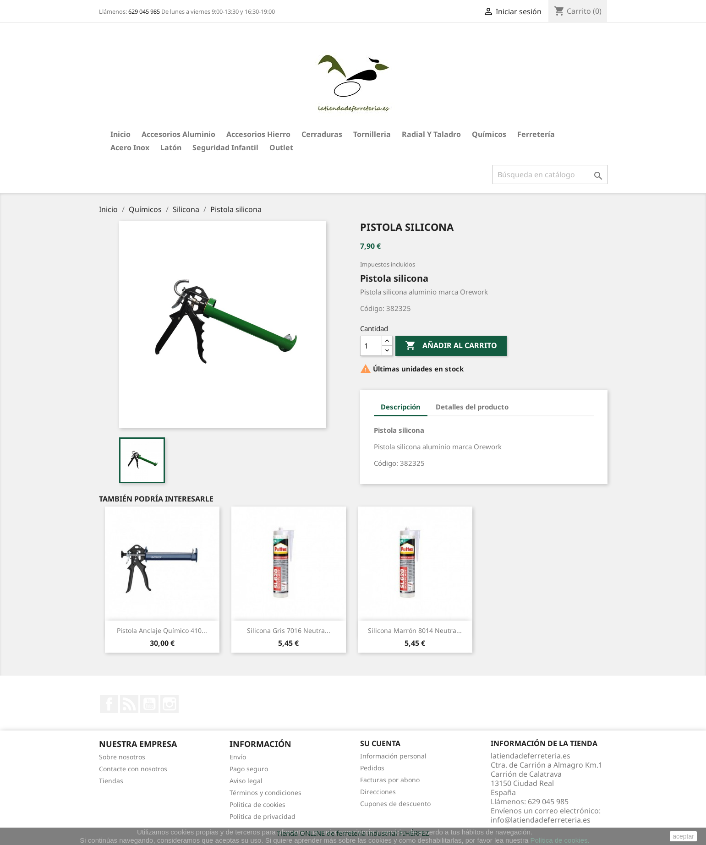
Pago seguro (249, 768)
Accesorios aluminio (178, 134)
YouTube (149, 704)
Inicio (120, 134)
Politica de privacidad (263, 816)
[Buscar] (550, 174)
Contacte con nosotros (133, 768)
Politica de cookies (257, 804)
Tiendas (111, 780)
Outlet (281, 147)
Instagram (169, 704)
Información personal (393, 756)
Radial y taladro (431, 134)
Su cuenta (380, 743)
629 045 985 (144, 11)
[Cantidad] (371, 346)
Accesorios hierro (258, 134)
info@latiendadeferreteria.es (541, 820)
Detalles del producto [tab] (472, 406)
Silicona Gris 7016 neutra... (288, 630)
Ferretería (536, 134)
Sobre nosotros (122, 756)
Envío (238, 756)
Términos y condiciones (265, 792)
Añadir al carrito (451, 346)
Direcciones (378, 791)
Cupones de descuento (395, 803)
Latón (170, 147)
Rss (129, 704)
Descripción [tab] (401, 406)
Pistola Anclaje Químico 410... (162, 630)
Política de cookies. (559, 840)
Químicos (489, 134)
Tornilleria (372, 134)
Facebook (109, 704)
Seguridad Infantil (225, 147)
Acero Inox (129, 147)
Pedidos (372, 767)
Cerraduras (321, 134)
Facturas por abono (390, 779)
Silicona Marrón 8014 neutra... (415, 630)
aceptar (683, 836)
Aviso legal (246, 780)
